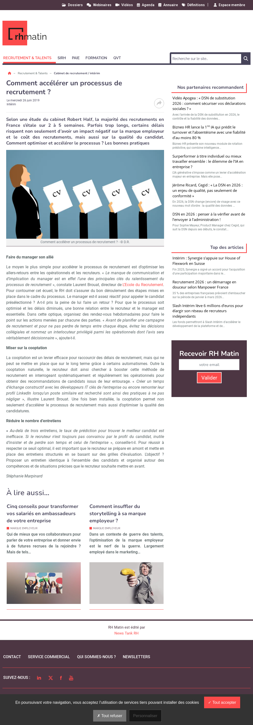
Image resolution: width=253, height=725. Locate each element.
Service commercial (49, 656)
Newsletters (136, 656)
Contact (12, 656)
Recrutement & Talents (33, 73)
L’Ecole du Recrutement (143, 284)
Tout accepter (222, 702)
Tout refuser (109, 716)
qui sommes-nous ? (96, 656)
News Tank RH (126, 633)
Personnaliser (145, 716)
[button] (29, 57)
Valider (209, 378)
